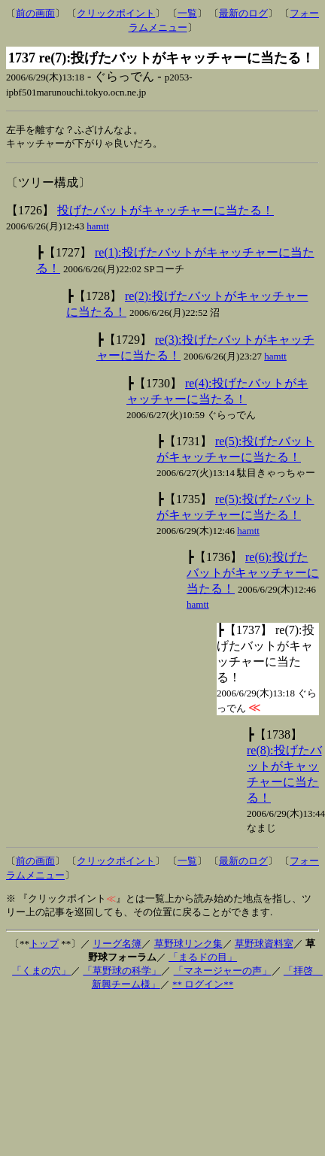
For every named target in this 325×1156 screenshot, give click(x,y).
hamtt (98, 227)
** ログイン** (202, 985)
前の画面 (35, 13)
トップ (44, 945)
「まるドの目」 (203, 958)
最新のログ (243, 13)
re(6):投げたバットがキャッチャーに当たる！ (253, 574)
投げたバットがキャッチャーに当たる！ (165, 211)
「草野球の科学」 (122, 972)
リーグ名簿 (117, 945)
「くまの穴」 (41, 972)
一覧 (187, 13)
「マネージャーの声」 (223, 972)
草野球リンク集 (188, 945)
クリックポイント (116, 13)
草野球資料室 (264, 945)
